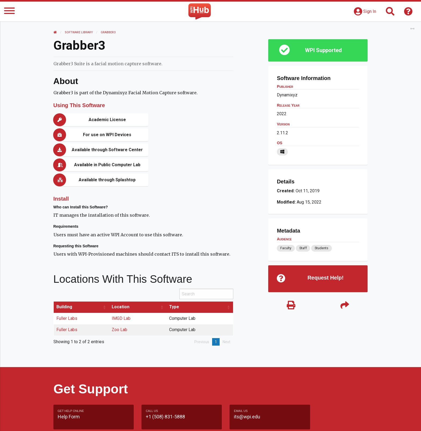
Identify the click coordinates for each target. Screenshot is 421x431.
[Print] (291, 305)
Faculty (285, 248)
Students (321, 248)
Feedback (233, 421)
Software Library (79, 32)
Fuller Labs (66, 288)
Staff (303, 248)
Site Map (260, 421)
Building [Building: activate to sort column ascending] (64, 276)
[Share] (345, 305)
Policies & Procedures (336, 421)
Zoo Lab (119, 299)
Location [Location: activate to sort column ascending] (120, 276)
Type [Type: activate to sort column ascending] (174, 276)
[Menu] (9, 12)
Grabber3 (108, 32)
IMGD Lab (121, 288)
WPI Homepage (292, 421)
